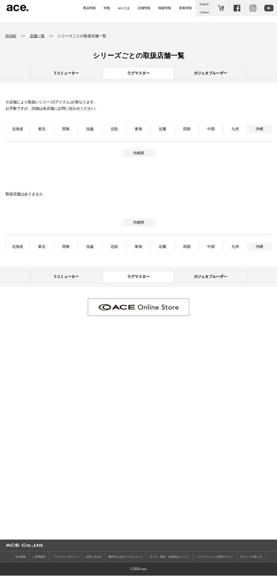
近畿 (162, 129)
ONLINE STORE (221, 8)
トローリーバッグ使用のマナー (214, 558)
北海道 (17, 129)
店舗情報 (144, 8)
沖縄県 (138, 153)
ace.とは (124, 8)
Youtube (269, 8)
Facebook (237, 8)
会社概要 (20, 558)
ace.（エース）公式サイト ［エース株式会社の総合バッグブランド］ (17, 8)
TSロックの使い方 (251, 558)
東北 (42, 129)
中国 (211, 129)
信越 (90, 129)
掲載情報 (164, 8)
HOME (11, 36)
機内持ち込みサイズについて (125, 558)
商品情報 (89, 8)
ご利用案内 (39, 558)
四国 (187, 129)
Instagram (253, 8)
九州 (235, 129)
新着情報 (185, 8)
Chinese (204, 12)
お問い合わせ (94, 558)
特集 (107, 8)
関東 (66, 129)
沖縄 (259, 129)
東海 (138, 129)
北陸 (114, 129)
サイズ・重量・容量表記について (169, 558)
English (204, 4)
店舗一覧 (37, 36)
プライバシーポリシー (65, 558)
